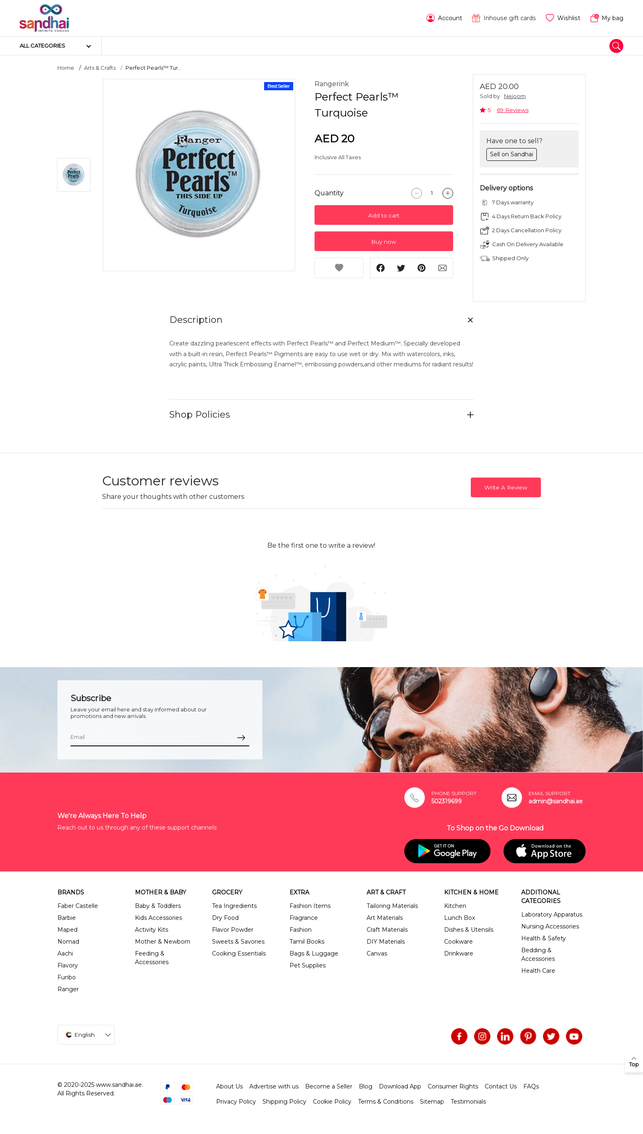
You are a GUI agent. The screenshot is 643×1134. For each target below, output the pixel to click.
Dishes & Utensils (468, 929)
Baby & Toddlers (158, 906)
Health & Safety (543, 938)
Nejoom (515, 96)
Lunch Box (459, 917)
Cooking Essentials (239, 953)
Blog (365, 1086)
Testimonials (468, 1101)
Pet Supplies (308, 965)
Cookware (458, 941)
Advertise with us (274, 1086)
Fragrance (304, 917)
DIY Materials (386, 941)
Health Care (538, 970)
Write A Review (505, 487)
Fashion (301, 929)
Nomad (68, 941)
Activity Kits (151, 929)
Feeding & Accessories (152, 958)
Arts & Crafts (100, 67)
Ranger (68, 989)
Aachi (65, 953)
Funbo (66, 977)
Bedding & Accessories (538, 955)
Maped (67, 929)
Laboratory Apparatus (551, 914)
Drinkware (458, 953)
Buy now (383, 241)
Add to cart (383, 215)
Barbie (66, 917)
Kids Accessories (158, 917)
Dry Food (225, 917)
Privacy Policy (236, 1101)
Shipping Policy (284, 1101)
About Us (229, 1086)
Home (65, 67)
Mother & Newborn (162, 941)
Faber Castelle (77, 906)
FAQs (531, 1086)
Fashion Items (310, 906)
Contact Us (501, 1086)
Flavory (67, 965)
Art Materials (385, 917)
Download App (400, 1086)
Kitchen (455, 906)
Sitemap (432, 1101)
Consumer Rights (453, 1086)
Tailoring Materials (392, 906)
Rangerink (332, 84)
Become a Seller (328, 1086)
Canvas (377, 953)
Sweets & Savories (238, 941)
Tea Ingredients (234, 906)
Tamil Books (307, 941)
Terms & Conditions (385, 1101)
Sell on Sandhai (511, 154)
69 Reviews (513, 110)
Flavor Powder (232, 929)
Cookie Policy (332, 1101)
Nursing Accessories (550, 926)
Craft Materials (387, 929)
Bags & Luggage (314, 953)
